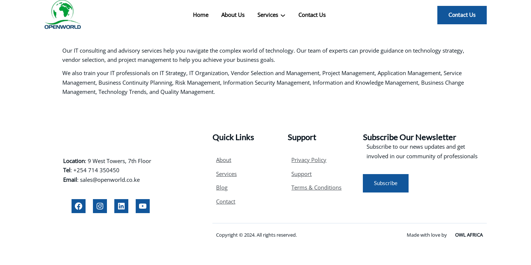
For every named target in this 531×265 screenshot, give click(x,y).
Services (226, 173)
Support (301, 173)
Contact (225, 201)
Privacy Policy (308, 159)
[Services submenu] (282, 15)
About (223, 159)
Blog (222, 187)
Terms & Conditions (316, 187)
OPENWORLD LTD (111, 134)
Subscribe (386, 183)
